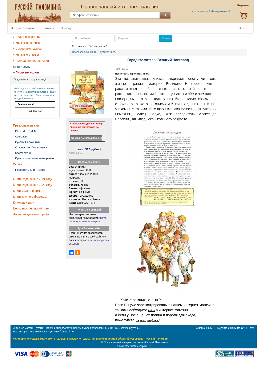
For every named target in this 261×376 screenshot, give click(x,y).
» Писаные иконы (26, 72)
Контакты (48, 28)
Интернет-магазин (23, 28)
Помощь (66, 28)
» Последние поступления (31, 60)
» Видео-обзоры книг (27, 37)
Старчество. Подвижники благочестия (31, 150)
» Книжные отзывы (26, 54)
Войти (243, 28)
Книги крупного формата (30, 196)
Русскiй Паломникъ (27, 142)
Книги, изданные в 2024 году (32, 179)
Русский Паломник (156, 338)
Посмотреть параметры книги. (132, 73)
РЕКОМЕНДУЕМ (25, 131)
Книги (16, 66)
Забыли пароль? (98, 46)
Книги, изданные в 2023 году (32, 185)
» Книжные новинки (26, 42)
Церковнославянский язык (31, 208)
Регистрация (79, 46)
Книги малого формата (28, 190)
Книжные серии (23, 202)
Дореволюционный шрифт (31, 214)
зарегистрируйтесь (147, 320)
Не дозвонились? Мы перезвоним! (210, 11)
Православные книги (27, 125)
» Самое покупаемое (27, 48)
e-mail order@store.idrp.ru (131, 346)
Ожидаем (21, 136)
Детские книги (108, 52)
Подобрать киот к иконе (30, 169)
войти (151, 310)
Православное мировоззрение (34, 158)
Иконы (27, 66)
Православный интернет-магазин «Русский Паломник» (136, 342)
